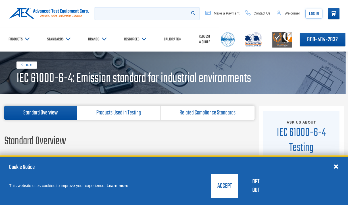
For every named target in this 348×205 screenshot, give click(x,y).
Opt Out (256, 186)
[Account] (288, 13)
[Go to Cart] (333, 13)
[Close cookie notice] (336, 166)
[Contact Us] (257, 13)
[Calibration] (172, 39)
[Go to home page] (49, 13)
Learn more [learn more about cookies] (117, 185)
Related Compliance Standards (208, 113)
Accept (224, 186)
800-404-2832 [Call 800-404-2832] (322, 39)
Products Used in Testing (118, 113)
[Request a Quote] (204, 39)
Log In (314, 14)
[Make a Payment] (222, 13)
